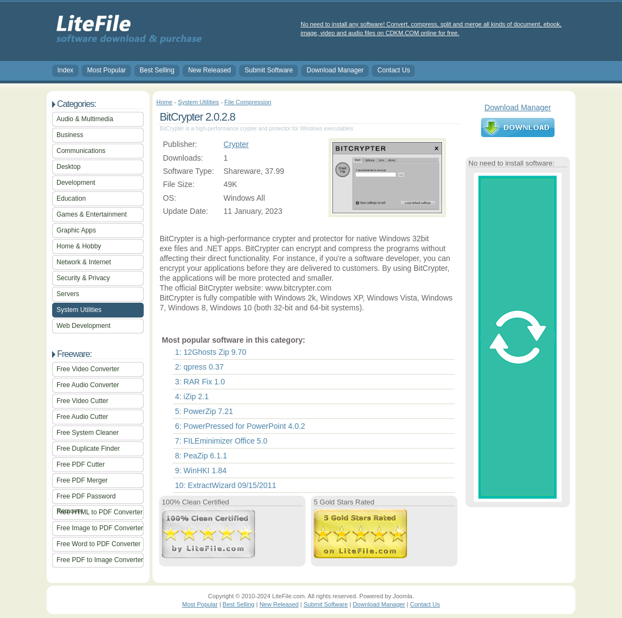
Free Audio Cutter (82, 417)
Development (75, 182)
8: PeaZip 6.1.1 (201, 455)
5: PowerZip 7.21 (204, 411)
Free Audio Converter (87, 385)
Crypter (236, 144)
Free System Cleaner (87, 432)
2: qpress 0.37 (199, 366)
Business (69, 135)
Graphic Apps (76, 230)
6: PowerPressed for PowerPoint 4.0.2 (240, 426)
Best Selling (157, 70)
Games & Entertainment (91, 214)
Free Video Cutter (82, 401)
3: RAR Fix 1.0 (200, 381)
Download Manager (335, 70)
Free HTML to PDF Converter (99, 512)
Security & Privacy (83, 278)
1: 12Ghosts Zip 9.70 (210, 352)
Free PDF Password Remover (86, 498)
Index (65, 70)
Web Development (83, 326)
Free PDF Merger (82, 480)
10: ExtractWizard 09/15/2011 (225, 485)
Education (71, 198)
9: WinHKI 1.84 (201, 470)
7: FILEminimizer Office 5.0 (221, 440)
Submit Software (269, 70)
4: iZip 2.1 (191, 396)
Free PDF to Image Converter (99, 560)
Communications (80, 151)
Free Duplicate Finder (88, 448)
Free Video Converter (88, 369)
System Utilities (78, 310)
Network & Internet (83, 262)
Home (164, 102)
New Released (209, 70)
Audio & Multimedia (84, 119)
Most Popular (106, 70)
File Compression (248, 102)
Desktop (68, 167)
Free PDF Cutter (80, 464)
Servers (67, 294)
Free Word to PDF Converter (98, 544)
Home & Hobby (78, 246)
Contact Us (393, 70)
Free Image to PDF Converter (99, 528)
